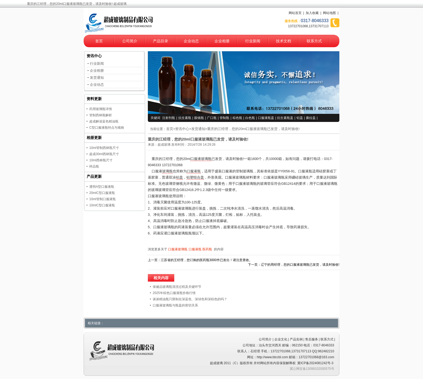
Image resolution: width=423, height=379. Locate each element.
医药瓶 (207, 249)
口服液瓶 (194, 171)
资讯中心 (182, 129)
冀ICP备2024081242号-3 (315, 363)
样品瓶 (94, 166)
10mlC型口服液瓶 (102, 205)
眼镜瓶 (199, 118)
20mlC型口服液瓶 (102, 193)
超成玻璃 (164, 144)
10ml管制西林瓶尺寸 (104, 148)
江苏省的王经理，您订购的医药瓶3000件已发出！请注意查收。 (206, 260)
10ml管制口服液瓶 (102, 199)
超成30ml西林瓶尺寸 (104, 154)
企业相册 (222, 41)
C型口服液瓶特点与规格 (106, 127)
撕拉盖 (311, 118)
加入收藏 (312, 13)
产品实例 (296, 339)
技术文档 (283, 41)
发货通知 (198, 129)
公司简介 (129, 41)
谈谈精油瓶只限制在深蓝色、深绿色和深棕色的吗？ (190, 299)
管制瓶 (224, 118)
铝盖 (299, 118)
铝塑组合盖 (195, 177)
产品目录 (160, 41)
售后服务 (311, 339)
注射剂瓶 (168, 118)
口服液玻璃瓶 (201, 159)
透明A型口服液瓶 (101, 187)
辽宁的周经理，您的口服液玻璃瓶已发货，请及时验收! (300, 265)
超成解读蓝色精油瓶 (103, 121)
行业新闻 (252, 41)
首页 (99, 41)
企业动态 (191, 41)
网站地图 (329, 13)
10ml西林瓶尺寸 (100, 160)
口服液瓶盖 (266, 118)
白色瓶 (250, 118)
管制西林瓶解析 (100, 115)
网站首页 (295, 13)
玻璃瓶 (167, 171)
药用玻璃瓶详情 (100, 109)
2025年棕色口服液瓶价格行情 (174, 293)
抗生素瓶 (184, 118)
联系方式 (314, 41)
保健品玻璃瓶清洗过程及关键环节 (177, 287)
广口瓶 (212, 118)
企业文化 (280, 339)
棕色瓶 (237, 118)
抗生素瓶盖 (285, 118)
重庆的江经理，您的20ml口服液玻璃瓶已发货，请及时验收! (253, 129)
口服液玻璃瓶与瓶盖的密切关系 (175, 305)
